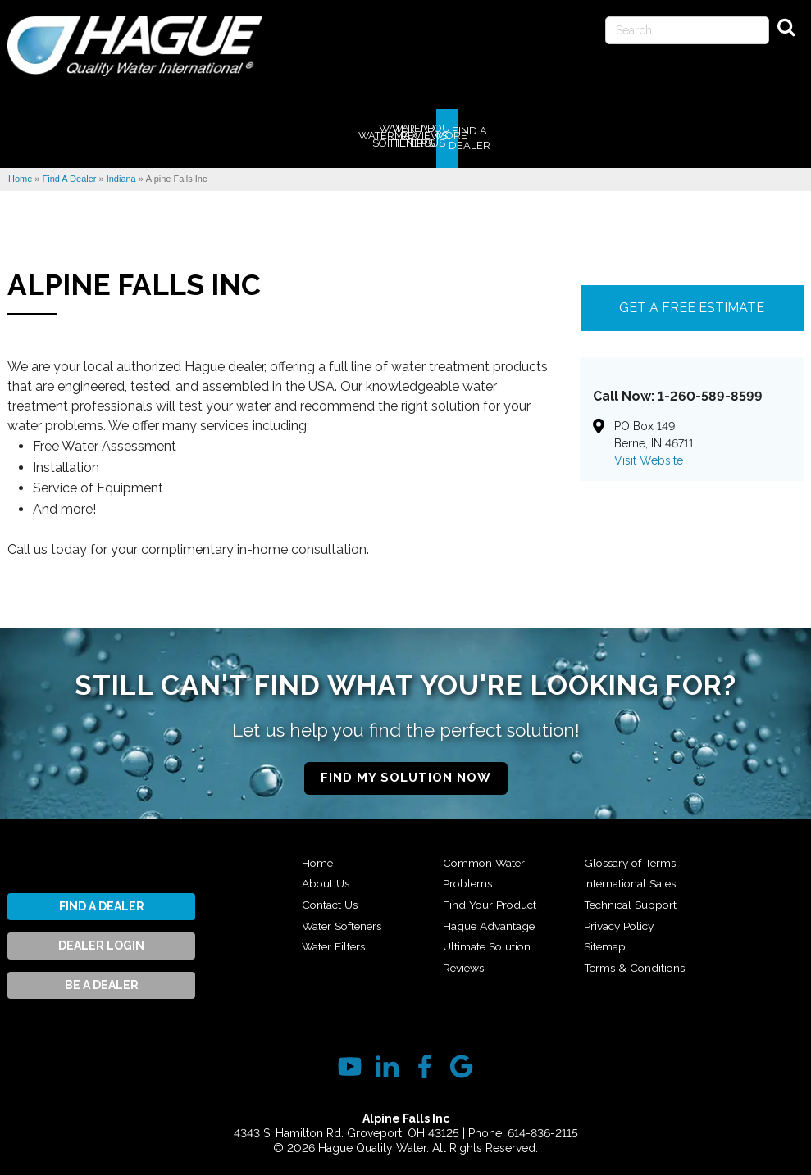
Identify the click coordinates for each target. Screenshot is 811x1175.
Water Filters (335, 940)
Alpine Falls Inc (134, 279)
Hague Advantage (489, 920)
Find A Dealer (101, 900)
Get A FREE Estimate (691, 302)
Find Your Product (491, 898)
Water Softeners (344, 920)
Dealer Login (101, 939)
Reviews (464, 962)
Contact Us (331, 898)
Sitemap (605, 940)
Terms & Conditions (636, 962)
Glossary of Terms (632, 857)
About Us (326, 878)
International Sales (631, 878)
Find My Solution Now (406, 771)
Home (318, 857)
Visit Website (648, 454)
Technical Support (632, 898)
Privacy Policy (621, 920)
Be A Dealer (102, 979)
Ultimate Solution (488, 940)
